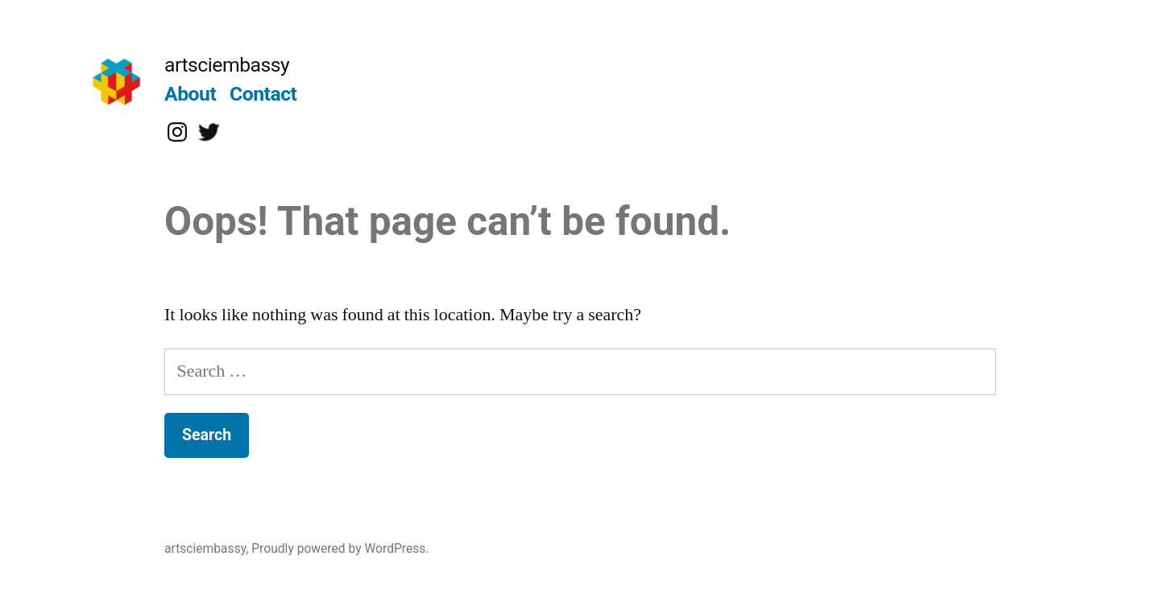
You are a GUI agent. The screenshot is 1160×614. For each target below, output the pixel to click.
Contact (263, 93)
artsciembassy (226, 64)
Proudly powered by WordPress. (340, 548)
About (190, 93)
